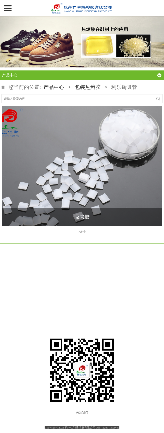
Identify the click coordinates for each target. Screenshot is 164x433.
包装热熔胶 (88, 86)
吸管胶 (82, 216)
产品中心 (54, 86)
